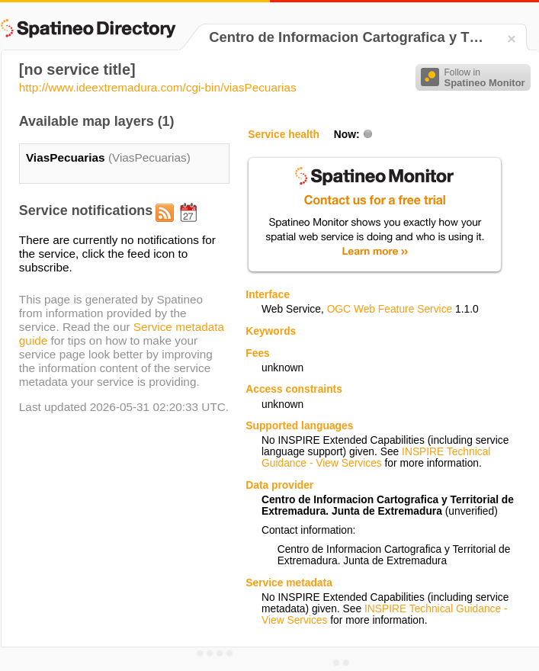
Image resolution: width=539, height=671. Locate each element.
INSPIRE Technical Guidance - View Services (375, 457)
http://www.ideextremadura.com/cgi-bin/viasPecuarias (158, 87)
